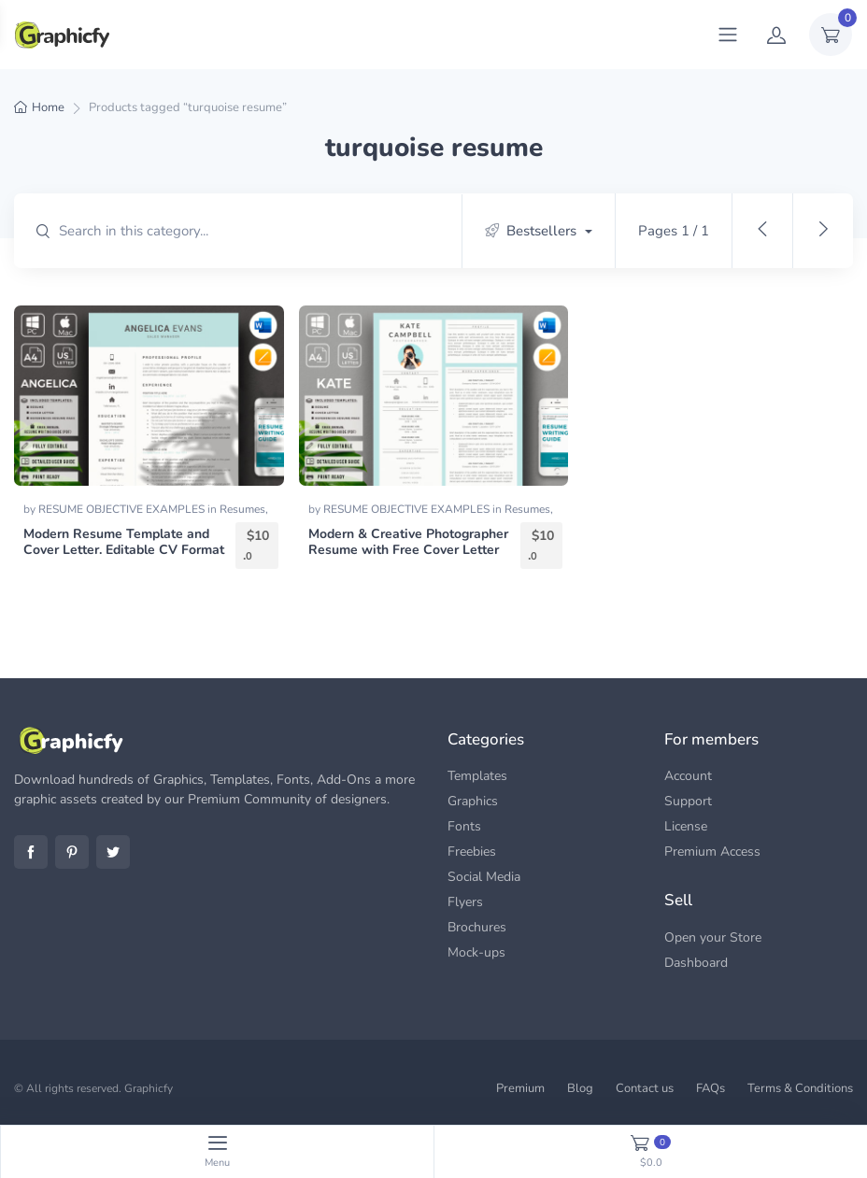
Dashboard (696, 963)
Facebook (30, 852)
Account (688, 776)
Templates (477, 776)
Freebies (472, 851)
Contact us (645, 1088)
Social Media (484, 877)
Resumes (242, 509)
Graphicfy (148, 1088)
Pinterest (71, 852)
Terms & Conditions (800, 1088)
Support (688, 801)
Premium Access (712, 851)
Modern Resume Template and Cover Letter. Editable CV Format (123, 542)
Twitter (113, 852)
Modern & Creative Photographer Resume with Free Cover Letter (408, 542)
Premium (520, 1088)
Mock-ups (476, 952)
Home (48, 107)
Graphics (473, 801)
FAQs (710, 1088)
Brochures (477, 927)
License (685, 826)
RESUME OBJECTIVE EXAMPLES (122, 509)
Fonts (464, 826)
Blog (580, 1088)
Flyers (465, 902)
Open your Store (712, 937)
